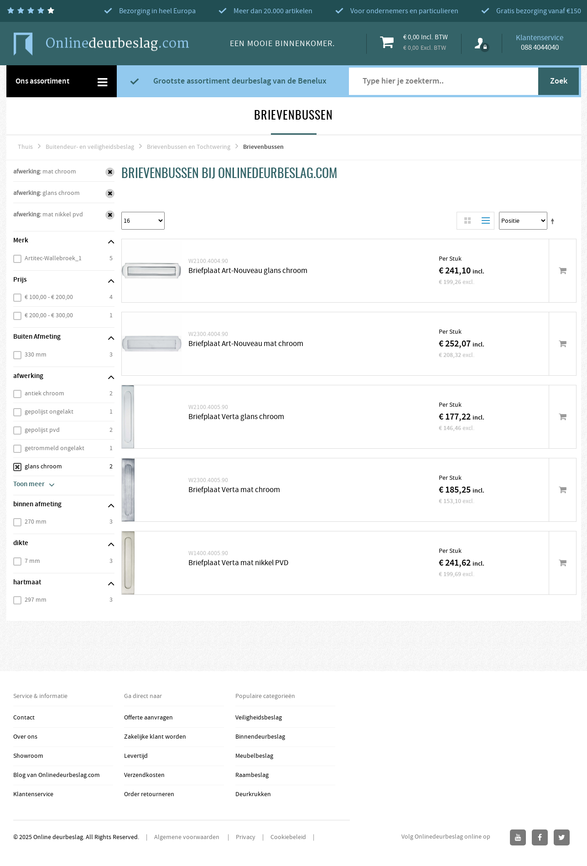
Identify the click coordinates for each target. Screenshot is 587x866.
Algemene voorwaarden (187, 837)
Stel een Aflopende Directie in (554, 221)
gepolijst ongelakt (49, 412)
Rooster (467, 221)
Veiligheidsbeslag (258, 718)
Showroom (28, 756)
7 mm (32, 561)
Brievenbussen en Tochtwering (188, 147)
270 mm (36, 522)
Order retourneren (149, 794)
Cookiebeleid (288, 837)
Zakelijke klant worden (155, 737)
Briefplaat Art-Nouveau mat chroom (245, 344)
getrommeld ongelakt (54, 448)
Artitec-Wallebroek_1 (53, 258)
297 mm (36, 600)
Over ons (25, 737)
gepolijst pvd (42, 430)
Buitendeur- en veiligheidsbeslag (90, 147)
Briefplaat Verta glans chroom (236, 417)
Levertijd (136, 756)
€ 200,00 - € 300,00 (49, 315)
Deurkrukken (253, 794)
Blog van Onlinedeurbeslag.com (56, 775)
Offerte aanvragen (148, 718)
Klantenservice (33, 794)
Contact (24, 718)
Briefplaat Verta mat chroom (234, 490)
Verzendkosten (144, 775)
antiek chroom (44, 393)
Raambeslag (252, 775)
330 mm (36, 355)
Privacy (245, 837)
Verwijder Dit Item (109, 172)
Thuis (25, 147)
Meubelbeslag (254, 756)
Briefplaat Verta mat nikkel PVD (238, 563)
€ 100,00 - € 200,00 (49, 297)
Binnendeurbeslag (260, 737)
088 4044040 (540, 47)
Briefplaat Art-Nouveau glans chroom (247, 271)
